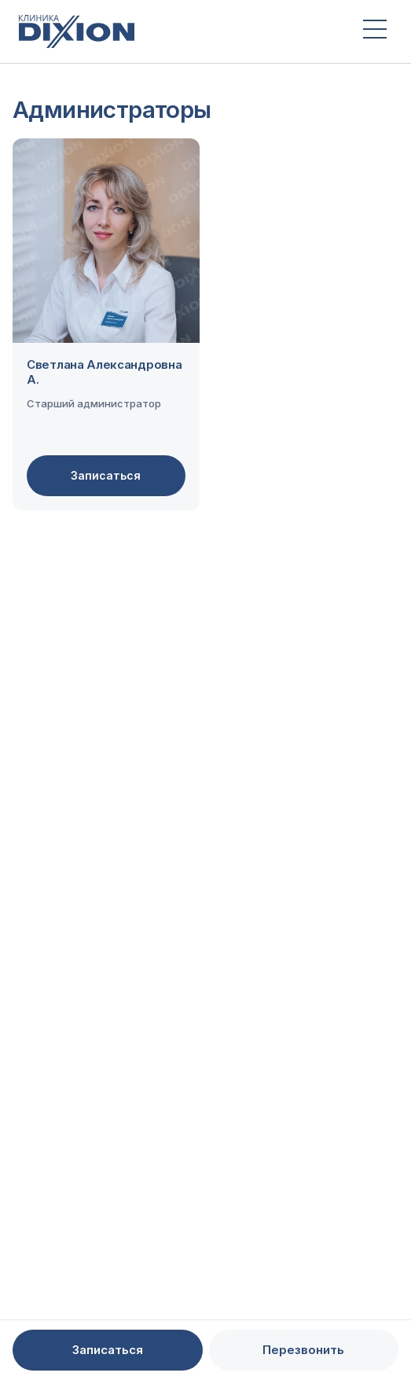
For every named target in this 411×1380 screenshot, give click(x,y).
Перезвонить (303, 1349)
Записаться (106, 475)
